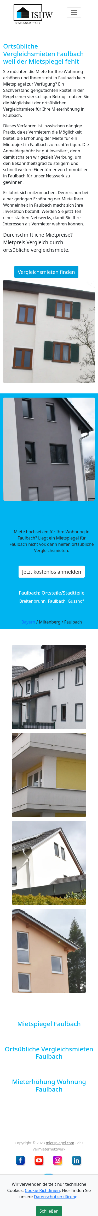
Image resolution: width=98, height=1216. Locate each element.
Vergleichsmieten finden (46, 271)
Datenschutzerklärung (56, 1197)
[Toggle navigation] (74, 12)
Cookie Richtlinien (42, 1190)
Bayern (28, 622)
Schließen (49, 1211)
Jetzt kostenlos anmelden (51, 571)
